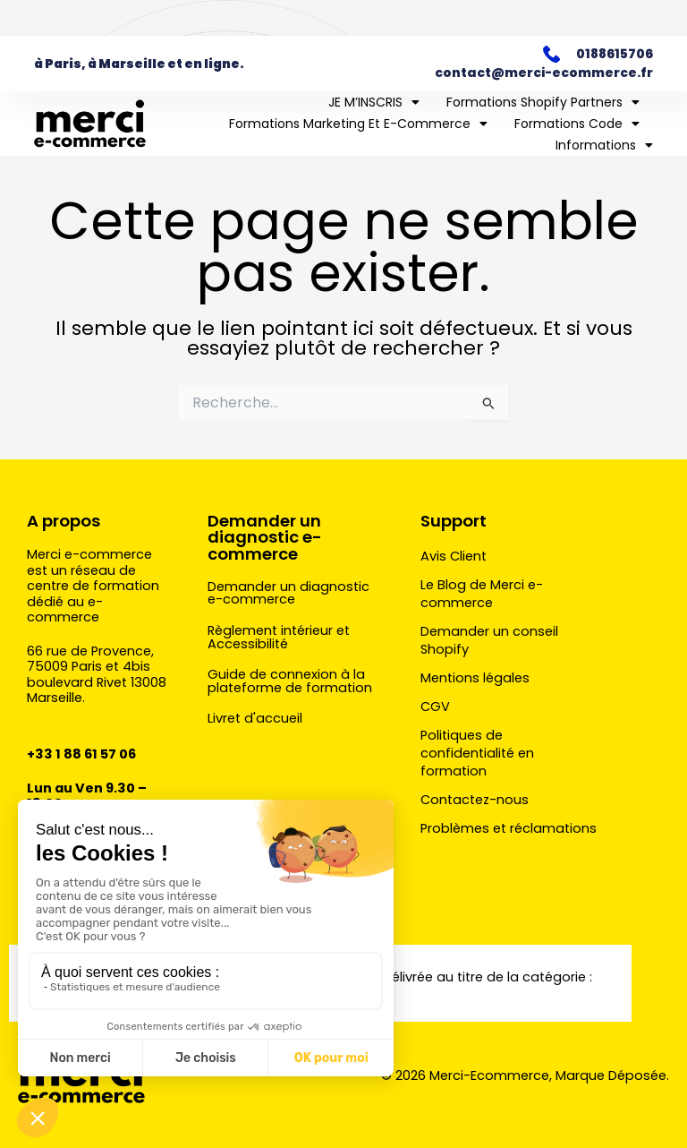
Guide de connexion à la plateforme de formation (290, 681)
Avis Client (453, 556)
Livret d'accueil (255, 718)
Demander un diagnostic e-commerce (265, 537)
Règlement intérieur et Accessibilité (279, 637)
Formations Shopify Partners (543, 102)
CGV (435, 706)
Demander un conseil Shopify (489, 640)
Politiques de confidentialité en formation (477, 753)
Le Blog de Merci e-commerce (481, 594)
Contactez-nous (474, 800)
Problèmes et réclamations (508, 828)
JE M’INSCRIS (374, 102)
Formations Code (577, 123)
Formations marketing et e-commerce (358, 123)
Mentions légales (475, 678)
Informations (604, 145)
